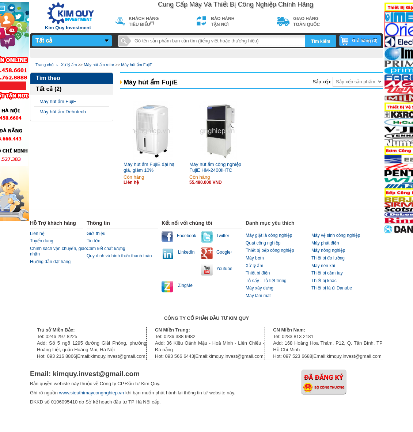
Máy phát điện (325, 243)
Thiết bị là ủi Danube (331, 288)
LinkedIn (186, 252)
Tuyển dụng (41, 240)
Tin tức (93, 240)
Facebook (186, 235)
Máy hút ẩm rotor (99, 64)
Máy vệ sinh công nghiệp (335, 235)
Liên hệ (37, 233)
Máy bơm (255, 258)
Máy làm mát (258, 295)
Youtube (224, 268)
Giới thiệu (96, 233)
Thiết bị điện (258, 273)
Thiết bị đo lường (328, 258)
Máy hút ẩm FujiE (136, 64)
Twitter (222, 235)
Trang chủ (44, 64)
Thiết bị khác (324, 280)
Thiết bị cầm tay (327, 273)
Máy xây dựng (259, 288)
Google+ (224, 252)
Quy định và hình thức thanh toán (119, 255)
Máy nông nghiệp (328, 250)
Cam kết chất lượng (106, 248)
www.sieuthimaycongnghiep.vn (92, 392)
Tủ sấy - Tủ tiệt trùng (266, 280)
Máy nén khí (323, 265)
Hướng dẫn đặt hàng (50, 261)
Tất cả (43, 40)
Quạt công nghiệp (263, 243)
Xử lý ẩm (69, 64)
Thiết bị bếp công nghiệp (270, 250)
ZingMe (185, 285)
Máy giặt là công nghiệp (269, 235)
